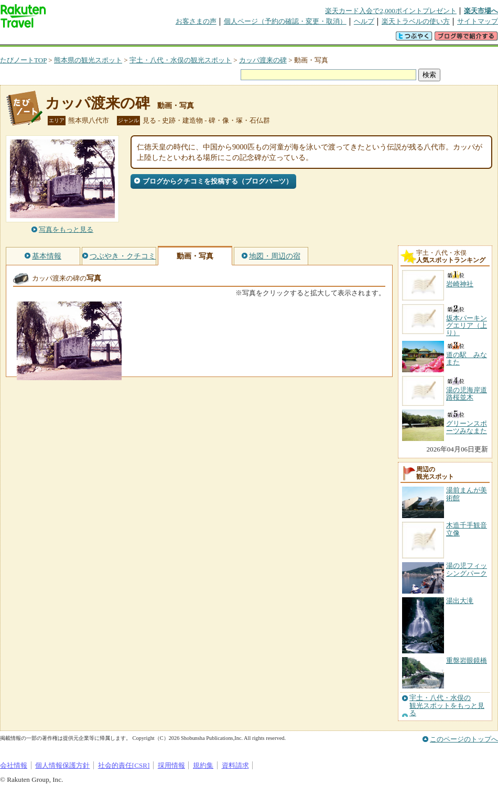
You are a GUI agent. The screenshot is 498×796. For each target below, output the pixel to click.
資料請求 (235, 765)
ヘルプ (364, 21)
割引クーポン (166, 39)
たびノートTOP (23, 60)
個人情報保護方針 (62, 765)
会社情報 (13, 765)
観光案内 (252, 39)
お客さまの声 (196, 21)
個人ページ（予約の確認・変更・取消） (285, 21)
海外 (80, 39)
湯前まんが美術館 (466, 493)
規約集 (203, 765)
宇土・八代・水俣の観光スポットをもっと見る (446, 705)
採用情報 (171, 765)
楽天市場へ (481, 11)
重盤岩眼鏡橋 (466, 660)
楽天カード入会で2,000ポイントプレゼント (391, 11)
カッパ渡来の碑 (263, 60)
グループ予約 (209, 39)
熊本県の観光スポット (88, 60)
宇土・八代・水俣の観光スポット (180, 60)
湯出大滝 (459, 601)
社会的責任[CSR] (124, 765)
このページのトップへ (464, 739)
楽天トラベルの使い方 (416, 21)
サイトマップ (477, 21)
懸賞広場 (123, 39)
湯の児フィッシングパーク (466, 569)
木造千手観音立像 (466, 528)
